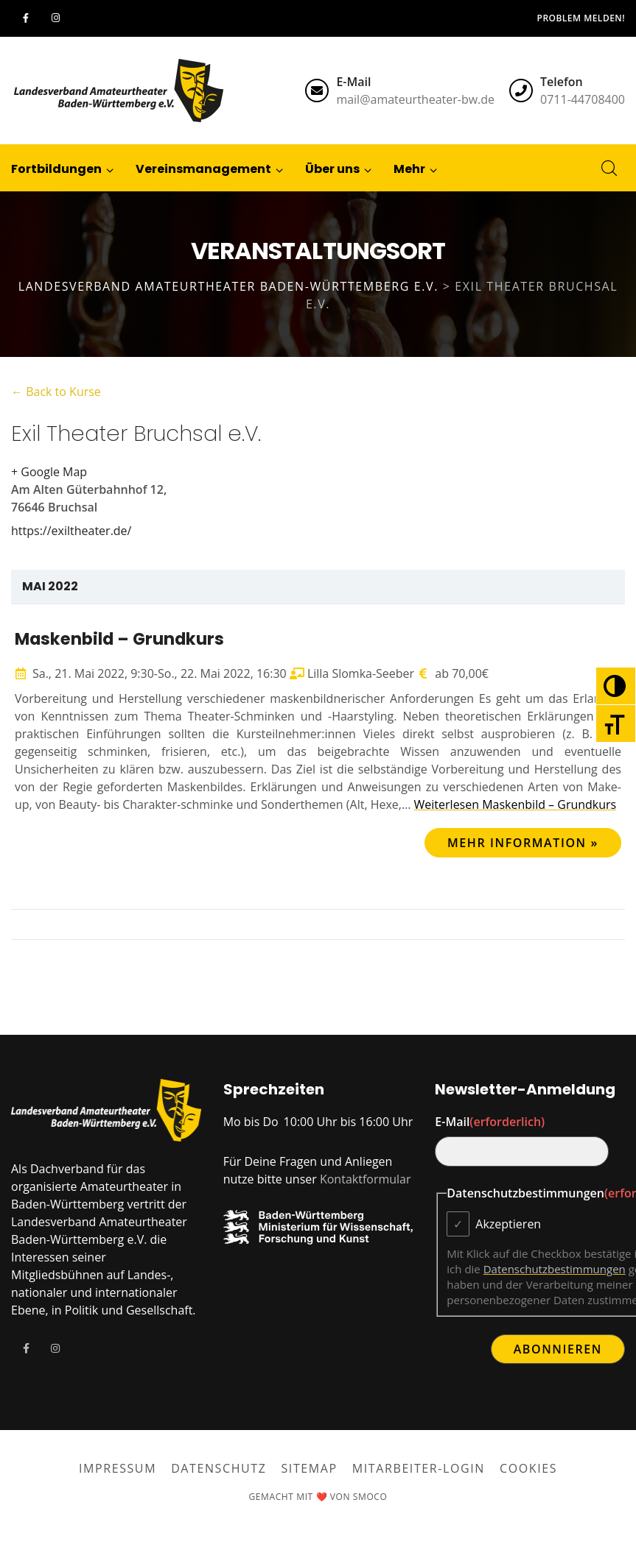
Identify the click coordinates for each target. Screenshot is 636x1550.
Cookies (528, 1468)
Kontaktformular (365, 1179)
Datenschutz (218, 1468)
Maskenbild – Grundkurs (119, 639)
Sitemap (310, 1468)
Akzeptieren (508, 1224)
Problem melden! (581, 18)
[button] (409, 167)
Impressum (117, 1468)
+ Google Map (49, 472)
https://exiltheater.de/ (71, 531)
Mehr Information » (522, 843)
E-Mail (490, 1122)
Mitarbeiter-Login (418, 1468)
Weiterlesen (515, 804)
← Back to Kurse (56, 391)
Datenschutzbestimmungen (554, 1268)
